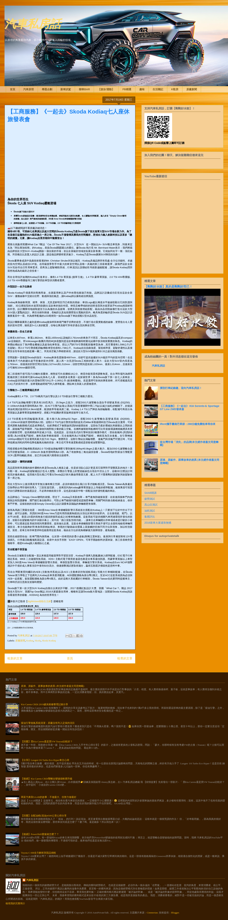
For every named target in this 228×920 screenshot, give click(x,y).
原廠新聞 (191, 89)
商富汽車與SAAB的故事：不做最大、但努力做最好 (48, 797)
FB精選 (126, 89)
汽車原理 (28, 89)
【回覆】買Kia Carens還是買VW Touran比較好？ (47, 741)
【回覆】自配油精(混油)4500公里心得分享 (44, 815)
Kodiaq (29, 640)
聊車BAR (84, 89)
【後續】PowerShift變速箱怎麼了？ (40, 834)
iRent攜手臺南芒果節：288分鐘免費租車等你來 (187, 423)
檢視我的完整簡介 (15, 903)
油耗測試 (149, 510)
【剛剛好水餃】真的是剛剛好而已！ (168, 286)
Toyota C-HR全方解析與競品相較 (38, 852)
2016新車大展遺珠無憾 (157, 522)
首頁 (12, 89)
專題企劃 (47, 89)
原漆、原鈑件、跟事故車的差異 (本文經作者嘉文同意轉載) (52, 686)
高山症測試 (151, 504)
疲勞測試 (149, 498)
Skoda (38, 640)
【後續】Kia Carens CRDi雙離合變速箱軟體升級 (46, 778)
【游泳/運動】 (106, 89)
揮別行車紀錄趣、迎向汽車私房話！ (181, 387)
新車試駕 (65, 89)
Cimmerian (152, 912)
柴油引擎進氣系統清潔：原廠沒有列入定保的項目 (48, 723)
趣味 (142, 89)
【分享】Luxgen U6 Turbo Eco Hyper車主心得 (45, 760)
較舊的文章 (124, 658)
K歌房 (174, 89)
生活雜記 (158, 89)
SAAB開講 (150, 492)
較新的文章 (15, 658)
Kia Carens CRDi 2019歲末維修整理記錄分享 (44, 704)
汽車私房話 (32, 23)
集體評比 (149, 516)
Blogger (175, 912)
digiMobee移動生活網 (39, 601)
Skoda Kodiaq (49, 640)
